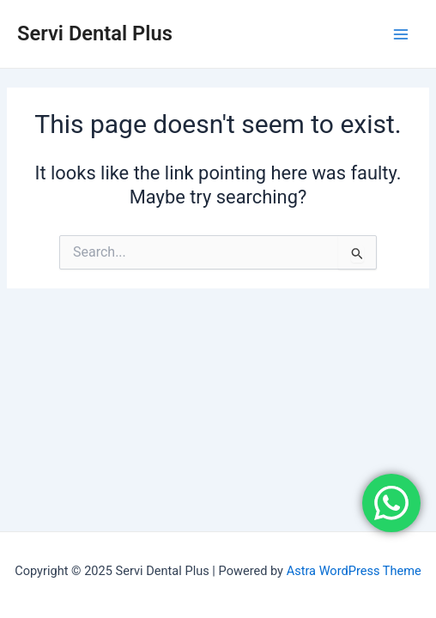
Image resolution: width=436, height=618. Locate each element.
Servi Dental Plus (95, 33)
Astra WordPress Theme (354, 571)
